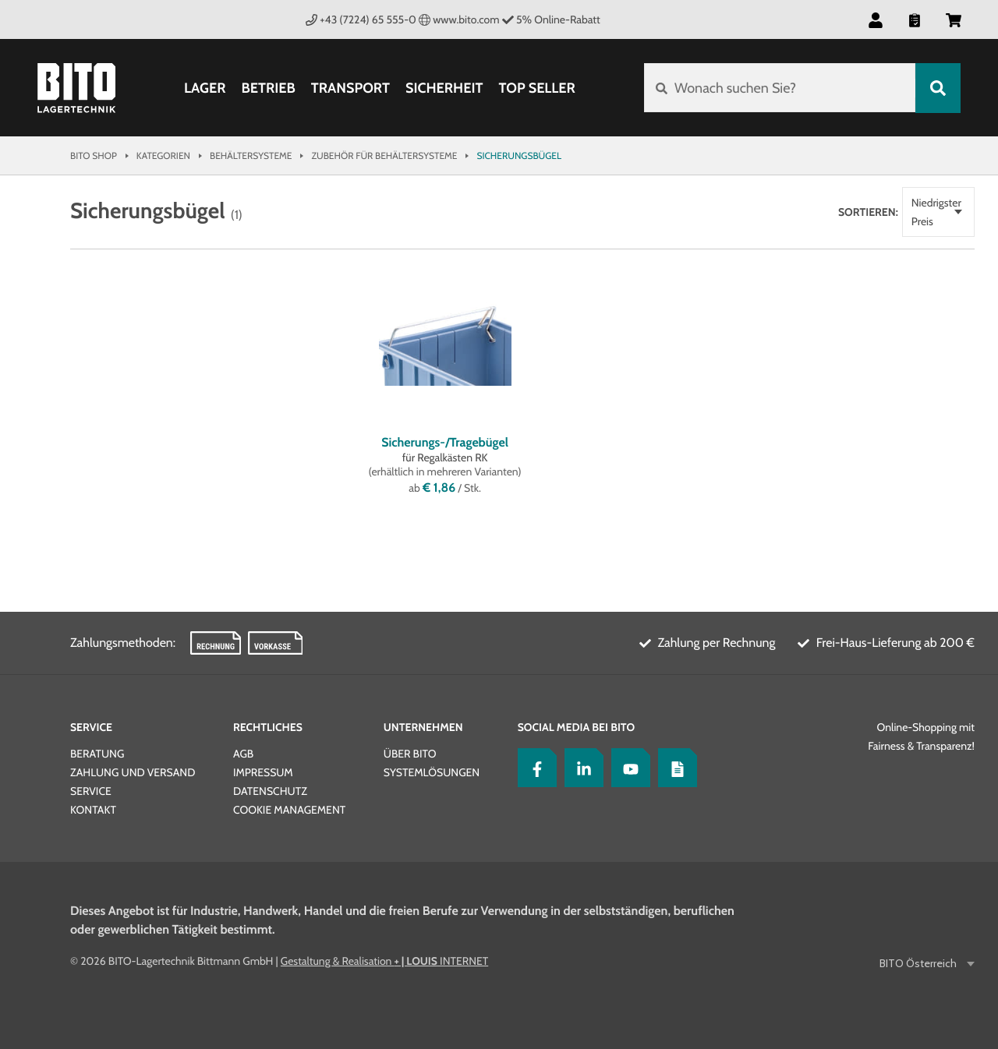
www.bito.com (459, 19)
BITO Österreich (919, 963)
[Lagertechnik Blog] (673, 767)
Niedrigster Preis (885, 203)
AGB (243, 754)
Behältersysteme (251, 155)
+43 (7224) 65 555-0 (361, 19)
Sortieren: (804, 203)
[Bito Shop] (76, 88)
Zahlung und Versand (132, 772)
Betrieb (268, 88)
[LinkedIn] (580, 767)
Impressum (263, 772)
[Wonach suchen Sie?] (779, 88)
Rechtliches (268, 727)
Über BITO (410, 754)
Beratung (97, 754)
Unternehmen (423, 727)
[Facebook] (533, 767)
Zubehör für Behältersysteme (384, 155)
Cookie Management (289, 810)
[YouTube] (626, 767)
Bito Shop (93, 155)
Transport (350, 88)
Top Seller (536, 88)
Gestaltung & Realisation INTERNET (384, 961)
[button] (876, 19)
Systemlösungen (432, 772)
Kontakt (93, 810)
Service (91, 727)
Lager (205, 88)
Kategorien (163, 155)
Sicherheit (444, 88)
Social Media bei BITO (576, 727)
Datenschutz (270, 791)
